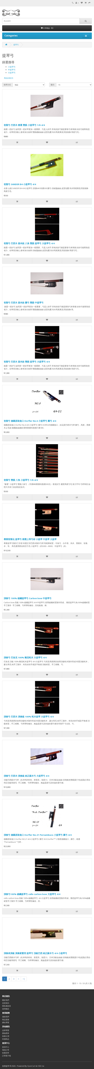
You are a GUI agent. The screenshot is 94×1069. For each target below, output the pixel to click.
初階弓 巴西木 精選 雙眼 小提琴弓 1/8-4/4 (24, 125)
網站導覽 (5, 1022)
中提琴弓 (11, 69)
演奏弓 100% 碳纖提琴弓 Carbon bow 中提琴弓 (27, 598)
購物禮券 (5, 1033)
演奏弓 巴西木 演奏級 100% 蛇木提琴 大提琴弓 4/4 (29, 716)
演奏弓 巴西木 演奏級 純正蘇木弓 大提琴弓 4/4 (26, 775)
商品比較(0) (8, 78)
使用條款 (5, 1009)
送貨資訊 (5, 1003)
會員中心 (5, 1047)
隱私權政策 (6, 1006)
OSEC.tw (40, 1066)
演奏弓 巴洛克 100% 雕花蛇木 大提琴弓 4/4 (25, 657)
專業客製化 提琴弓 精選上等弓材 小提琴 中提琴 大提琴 (30, 539)
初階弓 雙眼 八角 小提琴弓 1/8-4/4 (21, 479)
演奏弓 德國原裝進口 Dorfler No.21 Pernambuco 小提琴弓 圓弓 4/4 (38, 834)
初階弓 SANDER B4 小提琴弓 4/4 (20, 184)
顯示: (53, 84)
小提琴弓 (11, 66)
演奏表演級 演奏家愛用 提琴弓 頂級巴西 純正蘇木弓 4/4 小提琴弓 (35, 953)
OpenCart (31, 1066)
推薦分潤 (5, 1036)
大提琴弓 (11, 72)
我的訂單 (5, 1050)
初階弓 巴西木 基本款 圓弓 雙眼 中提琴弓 (24, 302)
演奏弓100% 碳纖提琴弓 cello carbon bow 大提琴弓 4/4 (32, 894)
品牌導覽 (5, 1030)
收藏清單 (5, 1053)
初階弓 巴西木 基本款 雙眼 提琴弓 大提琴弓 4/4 (27, 361)
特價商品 (5, 1039)
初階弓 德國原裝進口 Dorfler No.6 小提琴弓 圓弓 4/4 (30, 420)
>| (24, 979)
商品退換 (5, 1019)
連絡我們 (5, 1016)
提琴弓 (16, 44)
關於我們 (5, 1000)
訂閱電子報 (6, 1055)
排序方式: (7, 84)
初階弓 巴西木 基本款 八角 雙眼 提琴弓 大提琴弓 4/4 (29, 243)
